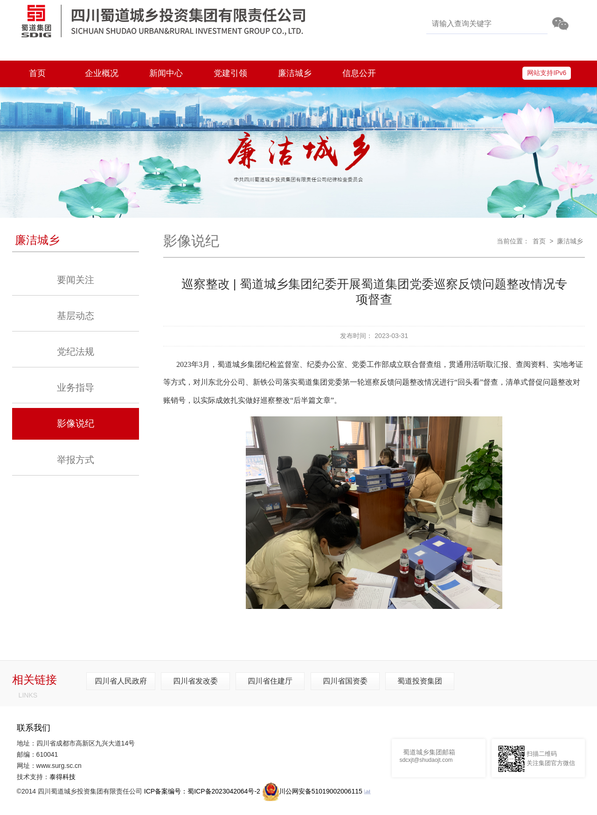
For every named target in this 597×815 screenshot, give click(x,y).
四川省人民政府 (121, 681)
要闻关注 (75, 280)
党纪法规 (75, 351)
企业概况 (101, 73)
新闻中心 (166, 73)
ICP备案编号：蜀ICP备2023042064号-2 (202, 791)
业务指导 (75, 387)
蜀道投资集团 (419, 681)
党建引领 (230, 73)
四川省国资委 (345, 681)
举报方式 (75, 460)
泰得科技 (62, 776)
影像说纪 (75, 423)
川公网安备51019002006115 (312, 791)
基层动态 (75, 316)
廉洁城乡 (295, 73)
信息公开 (359, 73)
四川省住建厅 (270, 681)
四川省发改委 (195, 681)
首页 (37, 73)
